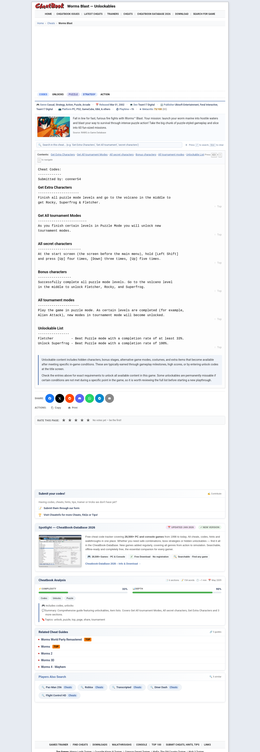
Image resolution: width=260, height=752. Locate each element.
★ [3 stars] (76, 419)
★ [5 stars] (88, 419)
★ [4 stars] (82, 419)
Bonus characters (146, 154)
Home (48, 14)
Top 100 (156, 743)
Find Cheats (80, 743)
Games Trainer (58, 743)
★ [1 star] (64, 419)
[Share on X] (59, 397)
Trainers (113, 14)
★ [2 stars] (70, 419)
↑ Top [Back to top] (218, 206)
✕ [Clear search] (186, 145)
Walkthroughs (121, 743)
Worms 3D (47, 659)
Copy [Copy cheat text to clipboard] (56, 407)
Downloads (100, 743)
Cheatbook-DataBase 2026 (154, 14)
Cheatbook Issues (67, 14)
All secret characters (122, 154)
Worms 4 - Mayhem (53, 666)
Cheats (128, 14)
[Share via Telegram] (99, 397)
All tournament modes (171, 154)
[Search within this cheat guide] (111, 144)
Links (207, 743)
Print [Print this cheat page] (72, 407)
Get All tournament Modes (92, 154)
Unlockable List (195, 154)
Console (141, 743)
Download (181, 14)
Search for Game (204, 14)
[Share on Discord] (79, 397)
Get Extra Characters (63, 154)
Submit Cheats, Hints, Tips (182, 743)
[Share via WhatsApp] (89, 397)
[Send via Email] (109, 397)
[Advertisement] (130, 58)
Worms (45, 645)
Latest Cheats (93, 14)
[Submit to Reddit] (69, 397)
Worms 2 (46, 652)
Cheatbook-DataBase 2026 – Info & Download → (113, 563)
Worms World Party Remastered (61, 638)
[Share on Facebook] (49, 397)
